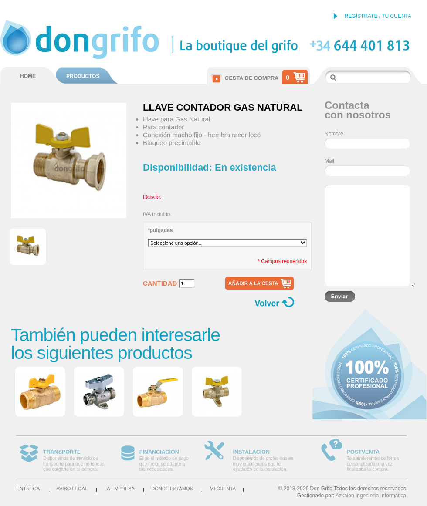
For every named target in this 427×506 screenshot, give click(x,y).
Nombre (334, 134)
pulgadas (160, 230)
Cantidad (160, 283)
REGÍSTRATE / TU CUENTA (378, 16)
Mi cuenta (223, 488)
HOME (28, 76)
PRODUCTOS (82, 76)
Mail (329, 161)
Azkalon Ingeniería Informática (371, 496)
